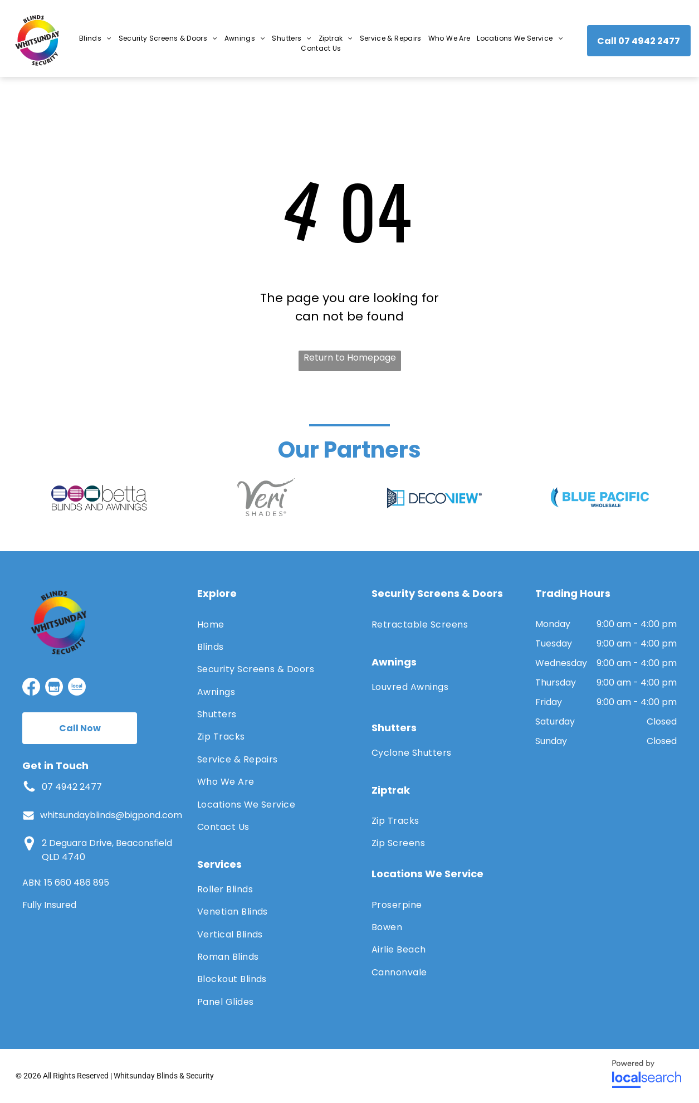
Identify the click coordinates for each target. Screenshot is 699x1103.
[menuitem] (95, 38)
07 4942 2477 (72, 786)
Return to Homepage (350, 357)
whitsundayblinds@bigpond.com (111, 815)
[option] (99, 498)
